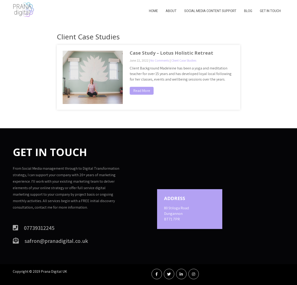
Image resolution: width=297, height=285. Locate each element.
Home (153, 11)
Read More (141, 90)
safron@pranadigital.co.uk (56, 240)
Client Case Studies (183, 60)
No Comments (159, 60)
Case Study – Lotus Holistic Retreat (171, 53)
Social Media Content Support (210, 11)
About (171, 11)
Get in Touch (270, 11)
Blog (248, 11)
